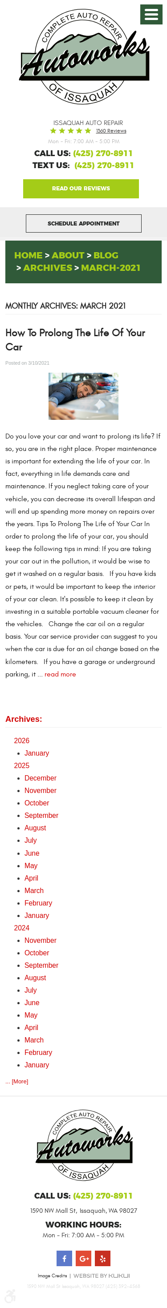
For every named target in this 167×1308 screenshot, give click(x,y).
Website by (101, 1276)
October (36, 803)
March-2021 (111, 268)
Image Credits (52, 1276)
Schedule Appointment (84, 223)
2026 (22, 741)
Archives (47, 268)
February (38, 903)
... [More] (16, 1081)
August (35, 828)
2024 (22, 928)
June (32, 853)
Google (81, 189)
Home (28, 255)
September (41, 815)
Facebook (64, 1258)
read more (60, 674)
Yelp (102, 1258)
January (36, 753)
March (34, 890)
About (68, 255)
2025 (22, 765)
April (31, 878)
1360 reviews (111, 131)
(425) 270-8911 (104, 166)
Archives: (23, 719)
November (40, 790)
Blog (106, 255)
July (30, 840)
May (30, 865)
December (40, 778)
